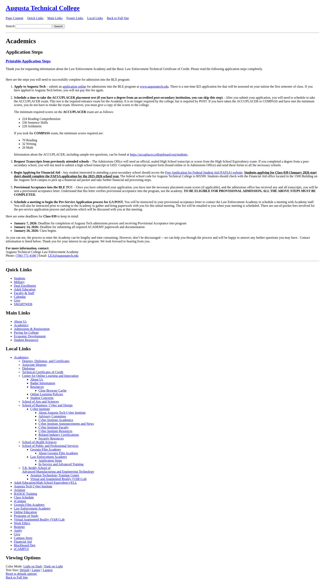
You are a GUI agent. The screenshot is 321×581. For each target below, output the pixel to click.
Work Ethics (22, 523)
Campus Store (23, 538)
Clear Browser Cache (52, 390)
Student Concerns (41, 398)
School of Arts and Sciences (40, 401)
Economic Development (30, 336)
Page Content (14, 18)
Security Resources (51, 438)
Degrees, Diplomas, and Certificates (45, 361)
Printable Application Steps (28, 61)
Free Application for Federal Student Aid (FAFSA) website (204, 172)
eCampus (20, 501)
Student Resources (26, 340)
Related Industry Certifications (58, 434)
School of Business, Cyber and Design (47, 405)
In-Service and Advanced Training (61, 464)
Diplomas (28, 368)
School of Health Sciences (39, 442)
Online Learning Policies (46, 394)
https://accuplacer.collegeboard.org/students (159, 154)
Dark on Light (53, 566)
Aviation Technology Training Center (54, 475)
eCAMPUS (21, 549)
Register (19, 527)
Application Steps (50, 460)
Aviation (19, 490)
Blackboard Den (24, 545)
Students (19, 278)
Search (10, 26)
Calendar (20, 296)
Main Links (54, 18)
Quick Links (35, 18)
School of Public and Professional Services (50, 446)
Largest (48, 570)
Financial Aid (23, 541)
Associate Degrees (34, 364)
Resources (37, 387)
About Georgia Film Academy (58, 453)
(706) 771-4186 (26, 255)
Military (19, 282)
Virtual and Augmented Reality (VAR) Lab (58, 479)
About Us (20, 321)
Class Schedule (24, 497)
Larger (36, 570)
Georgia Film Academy (45, 449)
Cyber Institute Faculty (53, 427)
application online (74, 86)
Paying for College (26, 332)
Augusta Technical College (43, 8)
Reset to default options (21, 573)
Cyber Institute (40, 409)
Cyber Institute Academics (55, 420)
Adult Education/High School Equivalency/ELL (45, 482)
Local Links (95, 18)
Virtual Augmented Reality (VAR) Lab (39, 519)
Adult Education (24, 289)
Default (24, 570)
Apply (18, 530)
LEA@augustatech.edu (63, 255)
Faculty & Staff (24, 293)
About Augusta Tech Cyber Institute (62, 412)
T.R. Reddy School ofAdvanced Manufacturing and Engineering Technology (58, 469)
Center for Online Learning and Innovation (50, 376)
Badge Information (42, 383)
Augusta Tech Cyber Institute (33, 486)
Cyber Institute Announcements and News (66, 423)
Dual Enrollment (25, 285)
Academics (21, 325)
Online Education (25, 512)
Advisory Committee (52, 416)
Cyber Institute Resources (55, 431)
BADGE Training (25, 493)
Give (17, 300)
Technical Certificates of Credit (42, 372)
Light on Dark (32, 566)
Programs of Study (26, 516)
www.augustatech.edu (154, 86)
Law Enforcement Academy (48, 457)
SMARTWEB (23, 304)
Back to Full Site (118, 18)
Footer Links (75, 18)
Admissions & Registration (32, 329)
